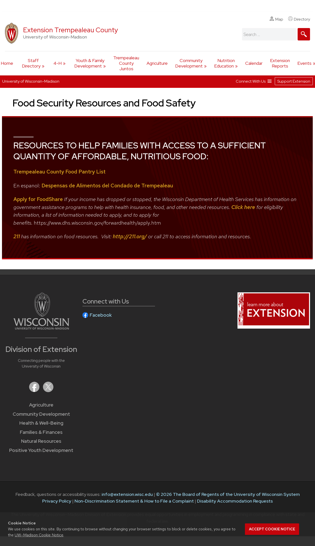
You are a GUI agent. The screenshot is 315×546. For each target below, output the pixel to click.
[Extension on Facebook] (34, 390)
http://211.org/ (130, 236)
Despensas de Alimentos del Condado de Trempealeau (107, 185)
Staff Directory (31, 63)
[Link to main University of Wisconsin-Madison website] (41, 328)
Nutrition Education (224, 63)
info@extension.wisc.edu (127, 494)
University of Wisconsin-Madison (30, 81)
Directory (299, 19)
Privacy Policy (56, 501)
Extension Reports (280, 63)
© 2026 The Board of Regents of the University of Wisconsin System (228, 494)
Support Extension (293, 81)
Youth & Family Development (89, 63)
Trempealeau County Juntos (126, 63)
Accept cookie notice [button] (272, 529)
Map (276, 19)
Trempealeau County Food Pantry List (59, 171)
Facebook (101, 315)
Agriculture (157, 63)
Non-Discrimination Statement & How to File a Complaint (134, 501)
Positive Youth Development (41, 450)
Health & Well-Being (41, 423)
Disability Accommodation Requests (235, 501)
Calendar (254, 63)
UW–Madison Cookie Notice (39, 535)
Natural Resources (41, 441)
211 (16, 236)
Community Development (189, 63)
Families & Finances (41, 432)
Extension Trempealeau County (70, 30)
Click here (243, 207)
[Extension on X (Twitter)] (48, 390)
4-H (57, 63)
